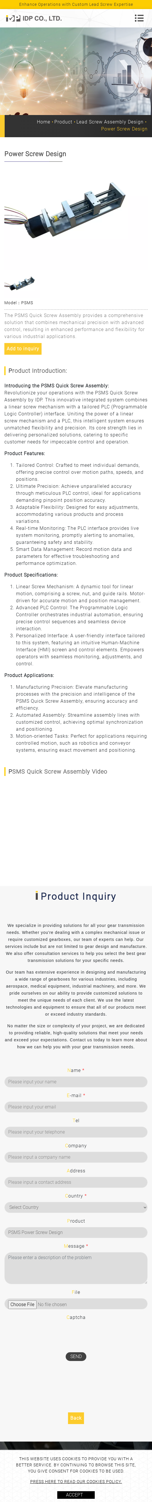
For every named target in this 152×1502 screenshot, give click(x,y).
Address (76, 1171)
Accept (74, 1495)
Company (76, 1145)
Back (76, 1418)
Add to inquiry (23, 348)
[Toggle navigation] (139, 18)
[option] (76, 216)
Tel (76, 1120)
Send (76, 1356)
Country (76, 1196)
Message (76, 1246)
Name (76, 1070)
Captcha (76, 1317)
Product (63, 122)
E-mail (76, 1095)
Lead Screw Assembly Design (110, 122)
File (76, 1292)
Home (43, 122)
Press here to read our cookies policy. (76, 1481)
